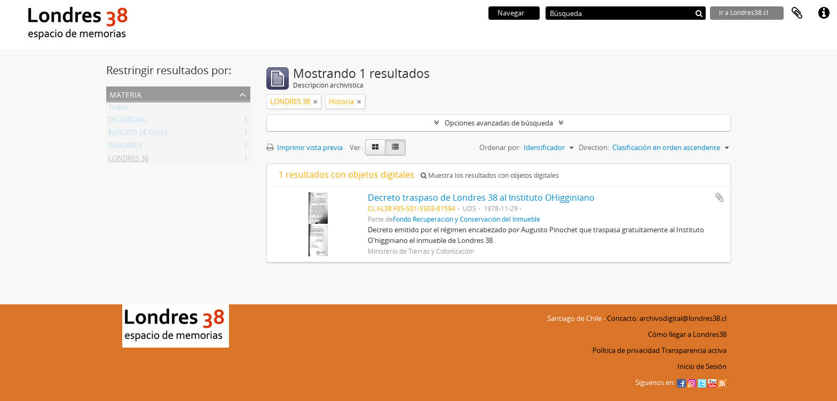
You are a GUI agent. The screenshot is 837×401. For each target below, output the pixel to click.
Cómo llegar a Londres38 (687, 334)
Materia (125, 94)
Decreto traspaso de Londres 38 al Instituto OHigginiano (481, 197)
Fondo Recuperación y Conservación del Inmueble (466, 219)
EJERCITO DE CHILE (138, 134)
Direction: (594, 147)
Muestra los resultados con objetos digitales (490, 175)
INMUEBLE (125, 147)
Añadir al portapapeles (719, 197)
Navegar (511, 13)
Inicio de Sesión (702, 366)
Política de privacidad (626, 350)
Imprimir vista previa (304, 147)
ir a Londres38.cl (743, 12)
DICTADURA (127, 122)
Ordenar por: (499, 147)
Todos (118, 109)
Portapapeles (797, 13)
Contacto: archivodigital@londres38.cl (667, 318)
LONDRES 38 (128, 160)
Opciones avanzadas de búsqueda (499, 123)
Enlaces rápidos (823, 13)
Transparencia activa (694, 350)
